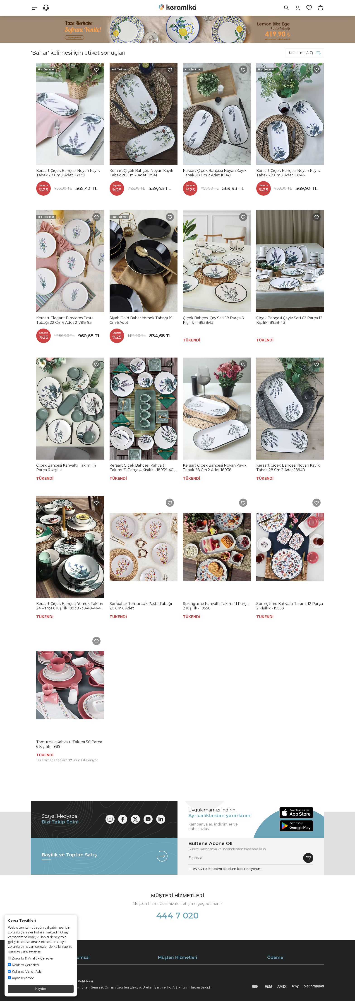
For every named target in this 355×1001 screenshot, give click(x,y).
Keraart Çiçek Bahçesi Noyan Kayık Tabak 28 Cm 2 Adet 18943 (288, 172)
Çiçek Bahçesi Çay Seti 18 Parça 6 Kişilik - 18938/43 (213, 320)
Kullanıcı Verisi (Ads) (25, 971)
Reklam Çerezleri (23, 965)
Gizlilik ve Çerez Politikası (24, 951)
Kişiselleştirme (21, 978)
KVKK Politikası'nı (207, 869)
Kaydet (40, 989)
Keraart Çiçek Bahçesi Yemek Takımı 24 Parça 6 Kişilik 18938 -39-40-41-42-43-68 (70, 606)
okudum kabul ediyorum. (227, 869)
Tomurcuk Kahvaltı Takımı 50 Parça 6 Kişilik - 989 (69, 744)
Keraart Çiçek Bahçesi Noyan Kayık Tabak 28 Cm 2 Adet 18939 (68, 172)
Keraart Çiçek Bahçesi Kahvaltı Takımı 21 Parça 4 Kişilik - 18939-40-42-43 (142, 467)
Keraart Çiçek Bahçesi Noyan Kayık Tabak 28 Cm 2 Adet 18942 (215, 172)
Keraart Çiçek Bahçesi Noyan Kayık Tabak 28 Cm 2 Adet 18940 (288, 467)
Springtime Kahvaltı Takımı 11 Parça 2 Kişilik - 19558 (216, 606)
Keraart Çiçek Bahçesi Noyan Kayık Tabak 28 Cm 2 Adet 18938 (215, 467)
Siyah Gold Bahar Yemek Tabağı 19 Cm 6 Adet (141, 320)
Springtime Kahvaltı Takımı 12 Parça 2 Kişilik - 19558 (289, 606)
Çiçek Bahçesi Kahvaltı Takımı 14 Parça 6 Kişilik (66, 467)
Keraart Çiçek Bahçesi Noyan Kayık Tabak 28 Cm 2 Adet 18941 (141, 172)
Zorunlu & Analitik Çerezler (30, 958)
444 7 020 (177, 916)
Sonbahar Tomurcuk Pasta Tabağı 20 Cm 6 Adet (141, 606)
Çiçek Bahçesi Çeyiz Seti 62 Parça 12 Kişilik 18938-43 (289, 320)
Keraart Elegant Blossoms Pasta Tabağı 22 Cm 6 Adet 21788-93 (65, 320)
